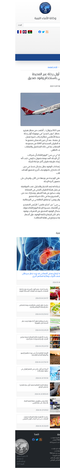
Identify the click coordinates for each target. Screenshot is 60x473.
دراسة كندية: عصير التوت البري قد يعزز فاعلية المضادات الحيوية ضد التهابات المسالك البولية (18, 290)
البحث (5, 25)
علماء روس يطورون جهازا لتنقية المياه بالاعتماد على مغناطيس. (21, 402)
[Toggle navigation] (53, 51)
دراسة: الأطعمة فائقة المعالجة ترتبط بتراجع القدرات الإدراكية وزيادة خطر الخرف (19, 338)
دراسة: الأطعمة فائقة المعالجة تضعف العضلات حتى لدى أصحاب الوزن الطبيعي (20, 418)
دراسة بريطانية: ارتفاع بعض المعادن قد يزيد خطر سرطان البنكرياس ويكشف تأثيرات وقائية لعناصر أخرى (32, 274)
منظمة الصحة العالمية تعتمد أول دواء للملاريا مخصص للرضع (18, 386)
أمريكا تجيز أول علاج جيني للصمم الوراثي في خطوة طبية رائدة (19, 370)
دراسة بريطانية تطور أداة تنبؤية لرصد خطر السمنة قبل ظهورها (19, 322)
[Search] (33, 25)
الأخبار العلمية (37, 67)
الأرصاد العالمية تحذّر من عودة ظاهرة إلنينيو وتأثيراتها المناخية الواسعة (19, 354)
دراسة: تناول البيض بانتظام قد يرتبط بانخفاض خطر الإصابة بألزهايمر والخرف (18, 306)
